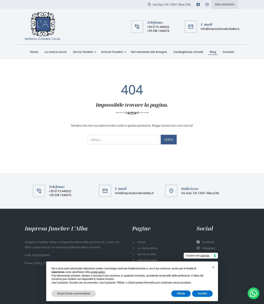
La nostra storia (56, 52)
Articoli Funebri (112, 52)
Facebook (198, 4)
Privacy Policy (33, 263)
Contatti (228, 52)
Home (34, 52)
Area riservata (224, 4)
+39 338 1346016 (158, 31)
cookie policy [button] (97, 272)
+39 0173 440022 (158, 27)
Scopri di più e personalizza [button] (73, 293)
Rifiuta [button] (181, 293)
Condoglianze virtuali (188, 52)
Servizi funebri (83, 52)
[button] (213, 267)
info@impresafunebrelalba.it (220, 29)
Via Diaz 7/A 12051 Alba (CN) (171, 4)
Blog (213, 52)
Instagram (207, 4)
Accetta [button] (202, 293)
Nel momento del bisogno (149, 52)
